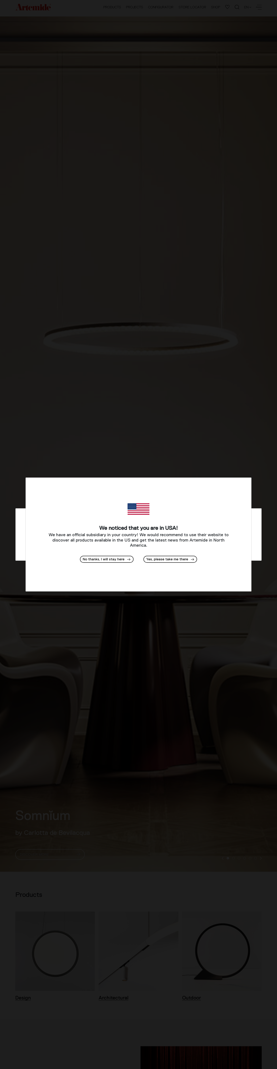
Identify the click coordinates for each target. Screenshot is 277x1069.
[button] (170, 559)
